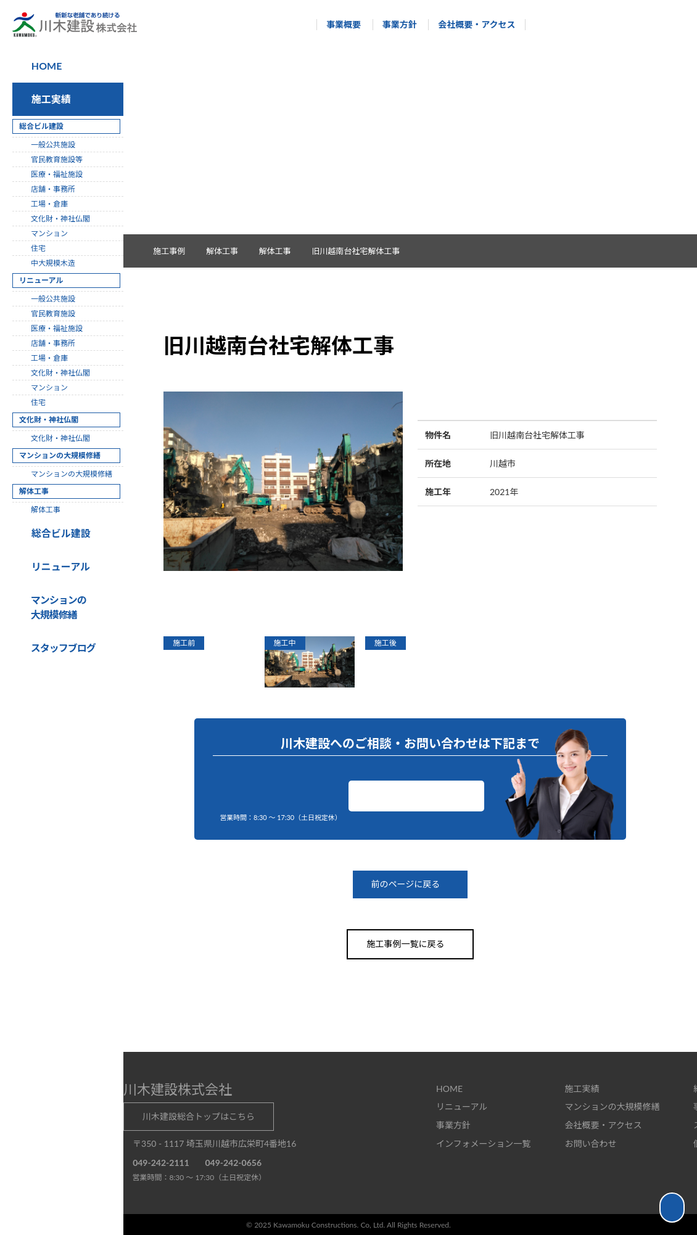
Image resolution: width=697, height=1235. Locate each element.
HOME (46, 66)
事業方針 (393, 24)
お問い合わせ (416, 795)
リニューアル (59, 566)
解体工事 (281, 251)
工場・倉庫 (49, 203)
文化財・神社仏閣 (60, 218)
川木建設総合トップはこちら (198, 1115)
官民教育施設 (53, 313)
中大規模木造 (53, 263)
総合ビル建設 (59, 533)
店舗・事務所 (53, 189)
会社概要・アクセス (470, 24)
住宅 (38, 248)
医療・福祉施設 (57, 174)
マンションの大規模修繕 (71, 473)
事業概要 (338, 24)
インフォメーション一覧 (483, 1143)
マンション (49, 233)
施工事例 (176, 251)
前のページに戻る (410, 884)
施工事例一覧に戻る (410, 943)
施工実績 (49, 99)
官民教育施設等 (57, 159)
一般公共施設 (53, 144)
